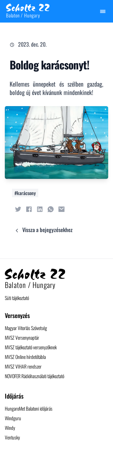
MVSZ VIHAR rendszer (23, 366)
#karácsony (25, 193)
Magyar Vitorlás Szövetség (26, 328)
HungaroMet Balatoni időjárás (28, 408)
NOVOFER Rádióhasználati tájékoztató (34, 376)
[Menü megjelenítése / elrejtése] (102, 11)
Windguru (13, 418)
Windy (10, 427)
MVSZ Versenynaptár (22, 337)
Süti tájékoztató (17, 297)
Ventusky (12, 437)
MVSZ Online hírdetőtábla (25, 356)
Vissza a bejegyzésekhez (43, 230)
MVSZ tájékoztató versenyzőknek (31, 347)
